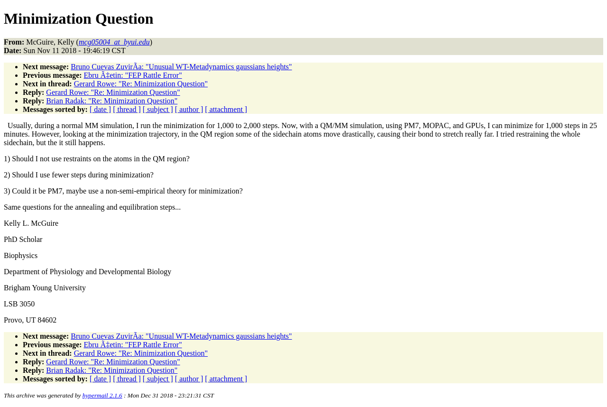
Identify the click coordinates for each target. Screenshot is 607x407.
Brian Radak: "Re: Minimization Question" (111, 101)
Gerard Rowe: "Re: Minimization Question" (141, 84)
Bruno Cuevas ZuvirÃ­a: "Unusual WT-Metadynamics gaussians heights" (181, 67)
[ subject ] (158, 109)
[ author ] (189, 109)
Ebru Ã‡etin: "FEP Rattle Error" (133, 75)
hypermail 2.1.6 (102, 395)
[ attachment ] (226, 109)
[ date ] (100, 109)
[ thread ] (127, 109)
